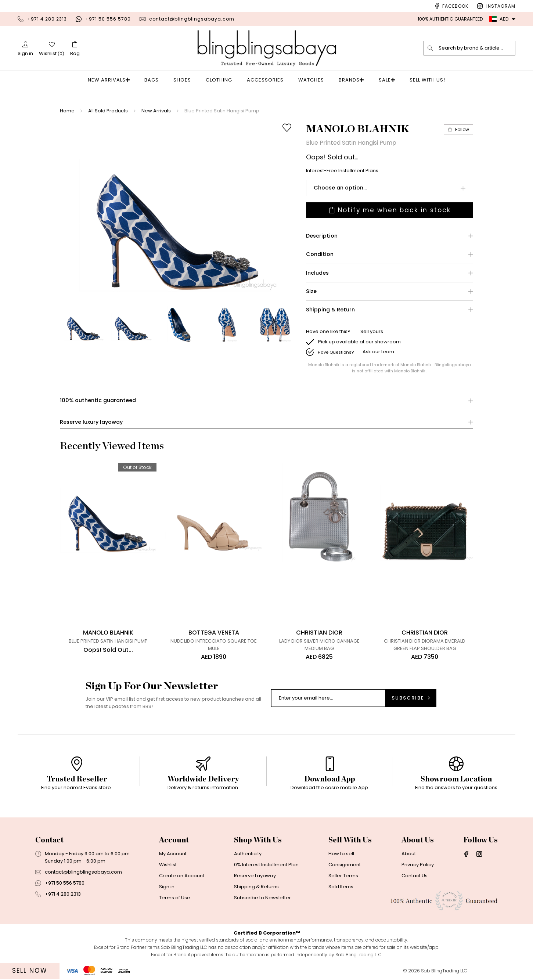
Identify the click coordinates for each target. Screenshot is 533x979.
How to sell (341, 853)
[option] (178, 209)
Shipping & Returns (256, 887)
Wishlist (168, 864)
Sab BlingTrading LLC (444, 971)
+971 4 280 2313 (47, 19)
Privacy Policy (417, 864)
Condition (320, 255)
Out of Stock (137, 467)
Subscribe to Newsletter (262, 898)
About (408, 853)
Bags (154, 79)
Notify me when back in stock (389, 210)
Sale (383, 79)
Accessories (267, 79)
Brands (351, 79)
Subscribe (411, 698)
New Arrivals (113, 79)
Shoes (184, 79)
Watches (313, 79)
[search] (430, 48)
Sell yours (371, 331)
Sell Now (29, 970)
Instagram (500, 6)
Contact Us (414, 876)
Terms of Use (174, 898)
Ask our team (378, 351)
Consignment (344, 864)
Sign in (166, 887)
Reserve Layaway (255, 876)
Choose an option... (340, 187)
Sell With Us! (421, 79)
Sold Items (340, 887)
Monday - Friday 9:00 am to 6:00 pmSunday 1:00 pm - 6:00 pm (87, 857)
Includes (317, 273)
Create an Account (181, 876)
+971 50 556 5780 (108, 19)
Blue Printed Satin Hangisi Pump (221, 110)
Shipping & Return (330, 310)
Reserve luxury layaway (91, 422)
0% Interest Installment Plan (266, 864)
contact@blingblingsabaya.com (191, 19)
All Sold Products (108, 110)
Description (322, 236)
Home (67, 110)
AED (499, 18)
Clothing (221, 79)
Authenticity (248, 853)
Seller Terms (343, 876)
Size (311, 291)
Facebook (455, 6)
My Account (173, 853)
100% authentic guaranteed (98, 401)
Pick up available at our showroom (359, 341)
